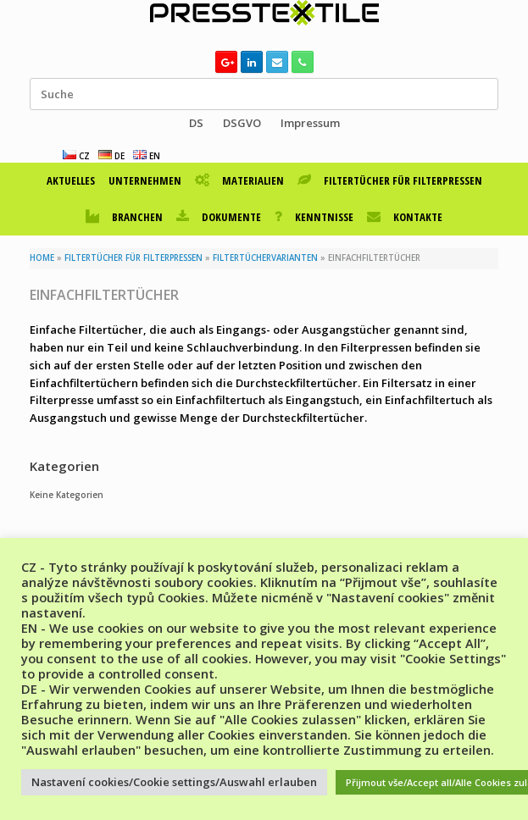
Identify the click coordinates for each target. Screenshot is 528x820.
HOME (42, 257)
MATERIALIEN (239, 180)
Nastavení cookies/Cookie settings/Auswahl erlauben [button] (174, 782)
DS (196, 122)
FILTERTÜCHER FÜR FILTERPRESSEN (389, 180)
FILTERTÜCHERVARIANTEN (265, 257)
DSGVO (242, 122)
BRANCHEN (124, 216)
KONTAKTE (404, 216)
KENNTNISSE (314, 216)
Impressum (310, 122)
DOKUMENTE (218, 216)
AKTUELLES (71, 180)
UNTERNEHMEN (144, 180)
